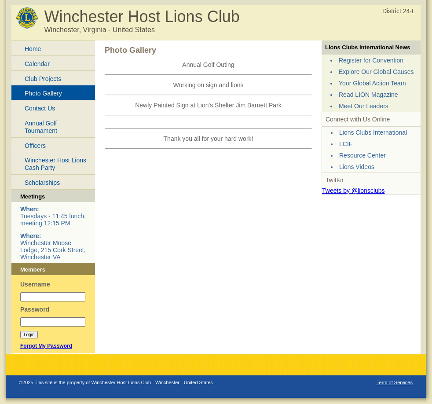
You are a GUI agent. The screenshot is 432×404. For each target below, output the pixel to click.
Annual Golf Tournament (41, 127)
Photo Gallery (43, 93)
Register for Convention (371, 60)
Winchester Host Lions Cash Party (55, 164)
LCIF (345, 143)
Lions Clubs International (373, 132)
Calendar (37, 63)
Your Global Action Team (372, 83)
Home (33, 48)
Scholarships (42, 182)
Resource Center (362, 155)
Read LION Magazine (368, 94)
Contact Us (40, 108)
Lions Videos (356, 166)
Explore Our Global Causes (376, 71)
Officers (35, 145)
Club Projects (43, 78)
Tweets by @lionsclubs (353, 190)
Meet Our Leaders (363, 106)
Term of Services (395, 382)
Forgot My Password (46, 346)
